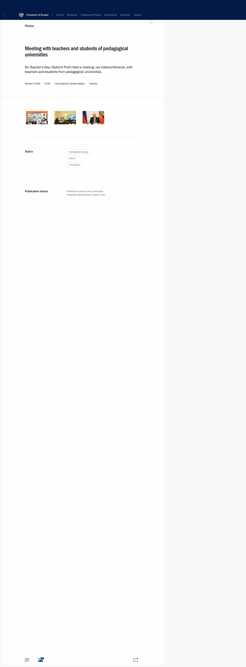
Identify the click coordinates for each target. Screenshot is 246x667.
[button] (5, 5)
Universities (74, 164)
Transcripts (98, 191)
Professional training (78, 151)
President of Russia (37, 4)
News (89, 191)
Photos (29, 26)
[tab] (27, 660)
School (72, 158)
